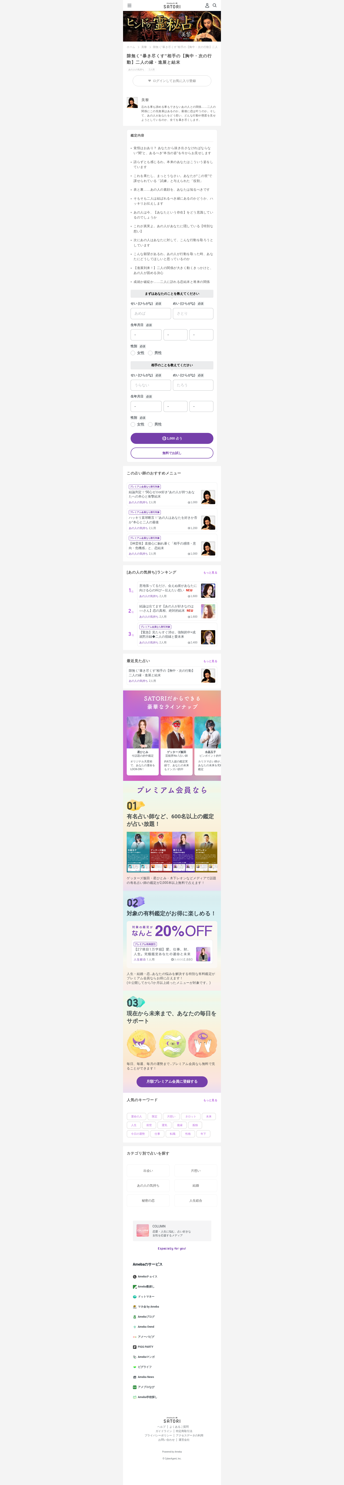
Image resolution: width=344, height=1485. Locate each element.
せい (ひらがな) (142, 303)
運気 (164, 1125)
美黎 (144, 47)
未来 (209, 1116)
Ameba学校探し (147, 1397)
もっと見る (210, 572)
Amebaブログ (146, 1317)
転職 (172, 1133)
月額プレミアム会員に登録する (172, 1081)
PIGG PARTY (145, 1347)
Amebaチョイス (147, 1277)
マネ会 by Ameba (148, 1307)
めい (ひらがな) (184, 303)
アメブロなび (145, 1387)
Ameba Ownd (145, 1327)
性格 (188, 1133)
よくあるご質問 (179, 1426)
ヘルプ (161, 1426)
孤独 (195, 1125)
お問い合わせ (166, 1439)
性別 (134, 346)
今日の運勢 (138, 1133)
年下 (203, 1133)
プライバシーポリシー (158, 1435)
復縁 (180, 1125)
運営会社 (184, 1439)
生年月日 (137, 325)
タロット (190, 1116)
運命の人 (136, 1116)
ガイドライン (164, 1431)
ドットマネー (145, 1297)
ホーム (131, 47)
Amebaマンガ (146, 1357)
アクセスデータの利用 (189, 1435)
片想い (171, 1116)
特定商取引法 (184, 1431)
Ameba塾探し (146, 1287)
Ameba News (145, 1377)
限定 (154, 1116)
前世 (149, 1125)
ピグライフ (144, 1367)
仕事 (157, 1133)
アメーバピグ (145, 1337)
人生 (134, 1125)
